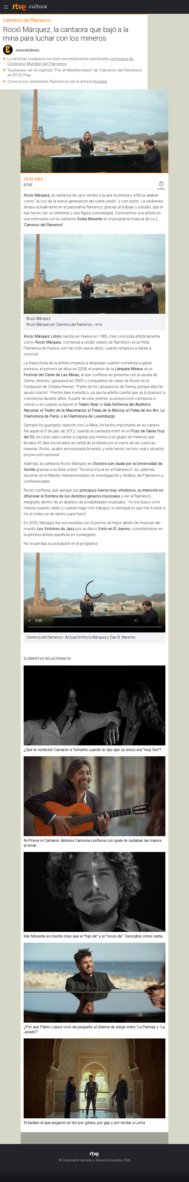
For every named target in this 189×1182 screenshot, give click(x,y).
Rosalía (100, 81)
